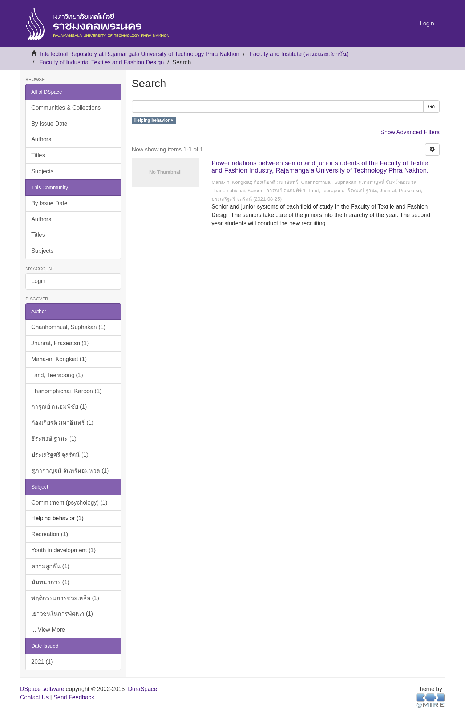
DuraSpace (142, 689)
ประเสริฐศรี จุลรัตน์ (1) (59, 455)
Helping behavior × (154, 120)
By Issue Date (49, 124)
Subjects (42, 171)
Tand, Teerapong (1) (57, 375)
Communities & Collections (66, 108)
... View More (48, 630)
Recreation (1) (49, 534)
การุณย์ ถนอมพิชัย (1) (59, 407)
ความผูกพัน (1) (50, 566)
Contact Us (34, 697)
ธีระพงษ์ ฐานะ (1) (53, 439)
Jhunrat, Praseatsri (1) (60, 343)
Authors (41, 139)
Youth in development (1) (63, 550)
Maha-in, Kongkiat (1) (59, 359)
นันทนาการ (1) (50, 582)
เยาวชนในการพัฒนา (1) (62, 614)
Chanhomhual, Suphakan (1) (68, 327)
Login (38, 281)
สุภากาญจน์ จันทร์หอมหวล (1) (70, 471)
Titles (38, 155)
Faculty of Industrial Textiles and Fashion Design (101, 62)
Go (431, 106)
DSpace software (42, 689)
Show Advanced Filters (410, 132)
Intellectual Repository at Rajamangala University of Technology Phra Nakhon (139, 54)
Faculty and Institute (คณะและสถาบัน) (299, 54)
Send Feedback (73, 697)
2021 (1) (42, 662)
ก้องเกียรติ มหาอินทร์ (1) (62, 423)
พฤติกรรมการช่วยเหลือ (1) (65, 598)
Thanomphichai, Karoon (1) (66, 391)
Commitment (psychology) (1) (69, 502)
